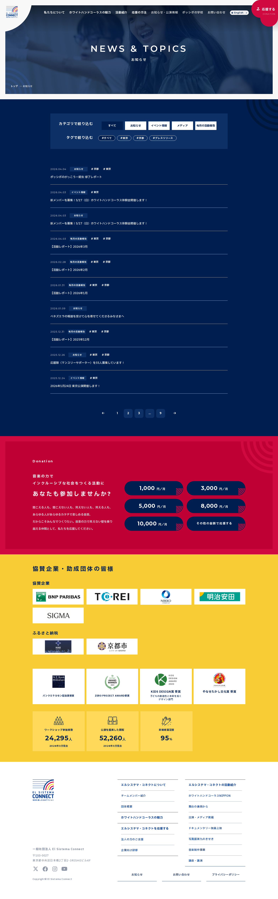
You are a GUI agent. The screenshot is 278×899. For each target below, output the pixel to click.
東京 (125, 138)
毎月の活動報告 (205, 126)
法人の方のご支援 (132, 839)
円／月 (152, 488)
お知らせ (135, 126)
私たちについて (54, 12)
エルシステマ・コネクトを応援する (145, 828)
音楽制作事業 (197, 850)
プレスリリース (164, 138)
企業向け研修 (129, 850)
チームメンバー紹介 (133, 796)
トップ (14, 86)
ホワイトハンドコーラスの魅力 (90, 12)
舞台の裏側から (198, 807)
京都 (141, 138)
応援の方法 (139, 12)
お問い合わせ (217, 12)
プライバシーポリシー (226, 875)
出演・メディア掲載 (201, 817)
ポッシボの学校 (192, 12)
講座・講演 (196, 861)
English (238, 12)
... (150, 413)
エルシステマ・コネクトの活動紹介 (212, 785)
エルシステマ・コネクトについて (143, 785)
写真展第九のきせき (201, 839)
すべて (112, 126)
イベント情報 (159, 126)
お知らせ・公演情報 (164, 12)
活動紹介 (121, 12)
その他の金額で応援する (214, 523)
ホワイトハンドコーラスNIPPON (210, 796)
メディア (182, 126)
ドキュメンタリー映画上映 (205, 828)
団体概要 (126, 807)
